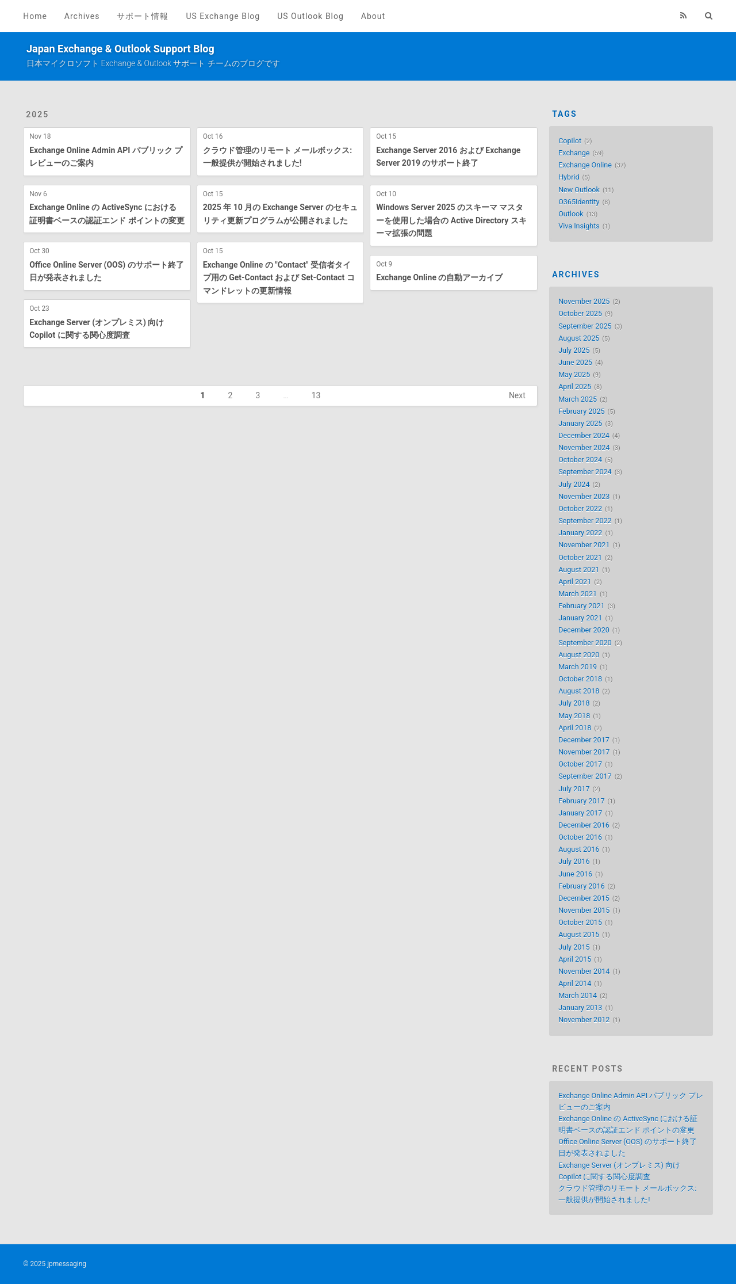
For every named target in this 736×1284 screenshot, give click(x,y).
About (373, 16)
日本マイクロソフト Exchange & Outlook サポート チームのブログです (153, 63)
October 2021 (580, 557)
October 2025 (580, 313)
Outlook (571, 213)
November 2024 (584, 447)
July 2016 (573, 861)
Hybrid (568, 177)
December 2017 (584, 740)
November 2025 (584, 301)
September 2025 (585, 326)
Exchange (573, 152)
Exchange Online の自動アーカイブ (439, 277)
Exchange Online (585, 165)
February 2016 (581, 886)
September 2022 (585, 520)
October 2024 (580, 459)
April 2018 (574, 727)
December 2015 (584, 898)
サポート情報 (142, 16)
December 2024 (584, 435)
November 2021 (584, 544)
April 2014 (574, 983)
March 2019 (577, 666)
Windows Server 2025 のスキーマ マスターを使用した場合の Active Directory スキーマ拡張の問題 (451, 220)
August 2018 (578, 691)
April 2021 (574, 581)
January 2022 (580, 532)
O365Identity (578, 201)
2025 (37, 114)
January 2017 (580, 813)
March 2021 (577, 593)
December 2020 (584, 630)
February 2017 (581, 801)
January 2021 (580, 618)
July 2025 (573, 350)
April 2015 (574, 959)
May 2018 (574, 715)
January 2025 (580, 423)
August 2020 (578, 654)
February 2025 (581, 411)
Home (35, 16)
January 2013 (580, 1007)
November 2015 (584, 910)
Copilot (569, 140)
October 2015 (580, 922)
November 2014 (584, 971)
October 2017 (580, 764)
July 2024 (573, 484)
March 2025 (577, 399)
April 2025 (574, 386)
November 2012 (584, 1019)
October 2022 (580, 508)
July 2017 (573, 788)
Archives (82, 16)
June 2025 (575, 362)
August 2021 (578, 569)
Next (517, 395)
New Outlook (579, 189)
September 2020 (585, 642)
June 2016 (575, 874)
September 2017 (585, 776)
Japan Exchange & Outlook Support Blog (120, 49)
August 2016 (578, 849)
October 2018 (580, 679)
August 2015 (578, 934)
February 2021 (581, 605)
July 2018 (573, 703)
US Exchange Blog (223, 16)
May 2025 (574, 374)
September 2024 (585, 471)
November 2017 (584, 752)
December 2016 (584, 825)
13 (316, 395)
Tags (564, 114)
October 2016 (580, 837)
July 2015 (573, 947)
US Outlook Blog (310, 16)
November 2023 (584, 496)
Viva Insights (579, 226)
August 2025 (578, 338)
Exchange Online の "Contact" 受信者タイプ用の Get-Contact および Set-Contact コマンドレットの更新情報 (279, 277)
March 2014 (577, 995)
